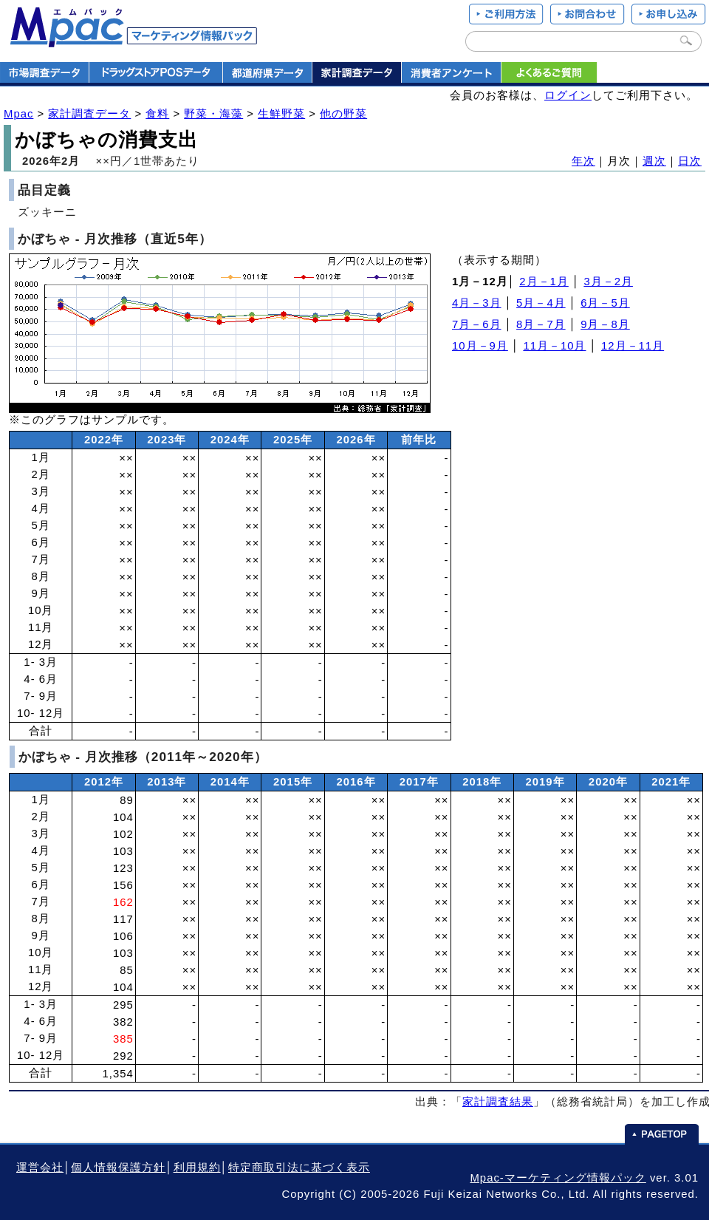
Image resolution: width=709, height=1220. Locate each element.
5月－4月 (541, 303)
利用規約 (197, 1167)
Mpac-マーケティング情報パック (557, 1178)
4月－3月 (476, 303)
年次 (583, 161)
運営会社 (40, 1167)
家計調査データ (89, 114)
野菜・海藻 (213, 114)
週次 (654, 161)
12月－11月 (632, 346)
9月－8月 (605, 324)
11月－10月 (554, 346)
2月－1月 (544, 281)
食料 (157, 114)
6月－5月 (605, 303)
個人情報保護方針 (118, 1167)
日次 (690, 161)
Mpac (18, 114)
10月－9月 (480, 346)
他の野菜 (343, 114)
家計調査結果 (497, 1102)
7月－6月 (476, 324)
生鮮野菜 (281, 114)
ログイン (568, 95)
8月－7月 (541, 324)
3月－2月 (608, 281)
